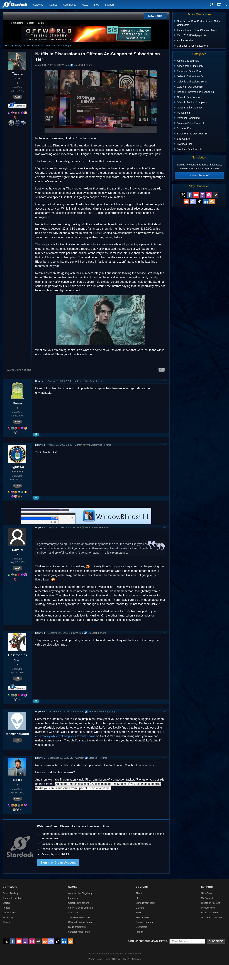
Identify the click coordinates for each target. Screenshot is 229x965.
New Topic (155, 15)
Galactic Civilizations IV (80, 903)
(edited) (111, 711)
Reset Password (209, 912)
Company (142, 887)
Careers (140, 907)
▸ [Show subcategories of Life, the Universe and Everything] (70, 46)
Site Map (136, 959)
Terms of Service (112, 959)
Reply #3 (40, 527)
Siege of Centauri (77, 927)
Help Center (207, 893)
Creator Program (144, 922)
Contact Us (141, 927)
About (139, 893)
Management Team (145, 903)
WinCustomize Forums (97, 444)
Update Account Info (211, 917)
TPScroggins (17, 655)
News (85, 4)
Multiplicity (8, 917)
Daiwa (17, 403)
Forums (139, 931)
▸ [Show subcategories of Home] (13, 46)
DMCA (126, 959)
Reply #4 (40, 633)
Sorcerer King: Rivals (79, 931)
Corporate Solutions (13, 898)
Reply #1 (40, 381)
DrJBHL (17, 780)
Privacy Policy (95, 959)
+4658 (17, 798)
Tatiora (17, 73)
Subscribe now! (199, 175)
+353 (17, 421)
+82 (17, 678)
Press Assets (142, 917)
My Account (207, 898)
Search (30, 23)
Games (53, 4)
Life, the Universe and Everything (52, 45)
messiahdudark (17, 734)
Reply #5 (40, 711)
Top (164, 381)
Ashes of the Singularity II (81, 893)
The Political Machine (79, 917)
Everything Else (23, 45)
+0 (17, 740)
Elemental (73, 898)
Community (69, 4)
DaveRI (17, 550)
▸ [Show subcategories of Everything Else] (33, 46)
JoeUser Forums (93, 381)
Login (41, 23)
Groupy (6, 922)
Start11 (6, 903)
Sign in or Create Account (58, 862)
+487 (17, 568)
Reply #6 (40, 758)
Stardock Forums (81, 65)
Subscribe (216, 941)
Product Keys (208, 907)
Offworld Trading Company (81, 922)
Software (38, 4)
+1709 (17, 485)
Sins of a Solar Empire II (80, 907)
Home (8, 45)
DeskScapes (9, 912)
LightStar (17, 467)
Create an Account (210, 903)
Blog (96, 4)
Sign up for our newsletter (147, 941)
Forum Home (16, 23)
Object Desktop (11, 893)
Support (109, 4)
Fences (6, 907)
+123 (17, 96)
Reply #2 (40, 445)
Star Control (74, 912)
